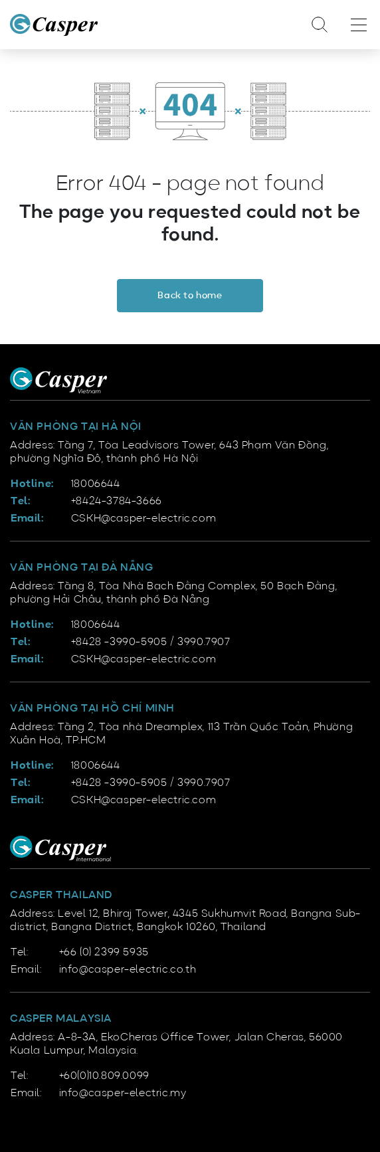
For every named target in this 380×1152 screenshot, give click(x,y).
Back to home (189, 295)
